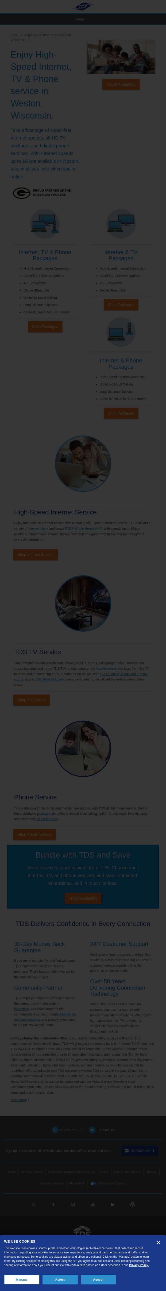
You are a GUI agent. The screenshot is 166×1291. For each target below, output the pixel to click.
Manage (21, 1279)
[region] (83, 1263)
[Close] (158, 1242)
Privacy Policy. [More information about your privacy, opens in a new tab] (139, 1265)
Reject (60, 1279)
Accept (98, 1279)
